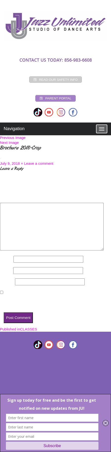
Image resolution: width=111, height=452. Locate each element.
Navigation (14, 128)
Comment (9, 198)
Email (6, 270)
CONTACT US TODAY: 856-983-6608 (55, 60)
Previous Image (13, 138)
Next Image (9, 142)
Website (7, 282)
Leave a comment (38, 163)
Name (6, 259)
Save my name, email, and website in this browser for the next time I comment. (54, 301)
